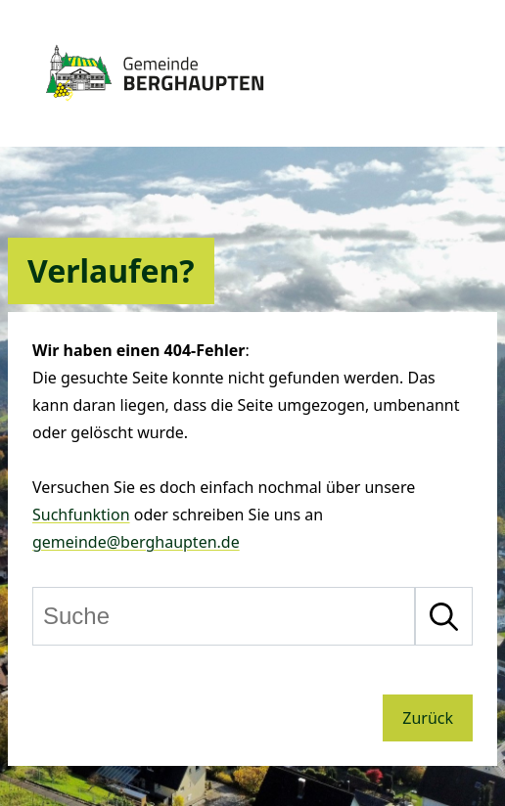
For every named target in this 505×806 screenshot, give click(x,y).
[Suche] (223, 616)
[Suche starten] (444, 616)
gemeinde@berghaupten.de (136, 542)
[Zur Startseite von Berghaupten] (154, 109)
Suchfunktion (81, 514)
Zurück (427, 718)
